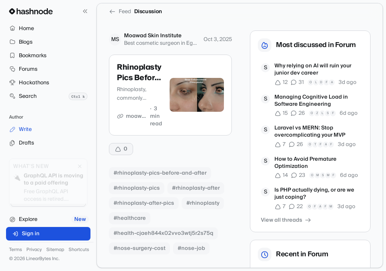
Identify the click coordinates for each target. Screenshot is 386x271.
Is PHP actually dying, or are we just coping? (314, 194)
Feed (120, 11)
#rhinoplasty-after (196, 188)
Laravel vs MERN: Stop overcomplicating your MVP (309, 132)
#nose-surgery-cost (139, 248)
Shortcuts (79, 250)
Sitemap (55, 250)
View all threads (286, 220)
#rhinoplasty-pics (136, 188)
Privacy (34, 250)
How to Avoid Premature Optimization (305, 163)
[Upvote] (121, 149)
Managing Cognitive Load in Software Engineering (311, 101)
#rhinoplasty (202, 203)
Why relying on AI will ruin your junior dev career (312, 69)
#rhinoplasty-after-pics (143, 203)
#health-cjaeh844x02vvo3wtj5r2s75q (163, 233)
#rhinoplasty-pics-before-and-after (160, 173)
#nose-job (191, 248)
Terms (15, 250)
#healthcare (129, 218)
